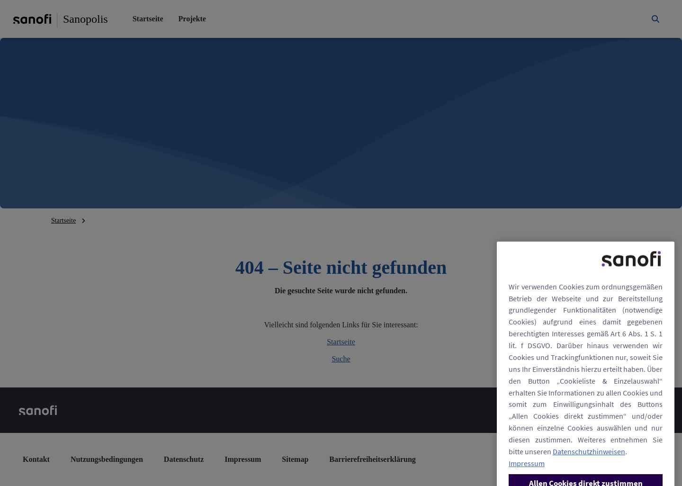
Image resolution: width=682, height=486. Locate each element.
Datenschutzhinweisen (589, 470)
